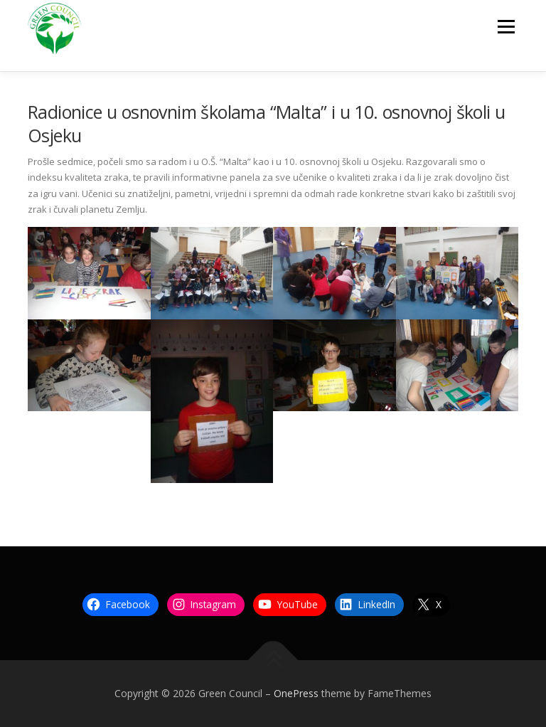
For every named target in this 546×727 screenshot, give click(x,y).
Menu (505, 26)
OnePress (296, 693)
